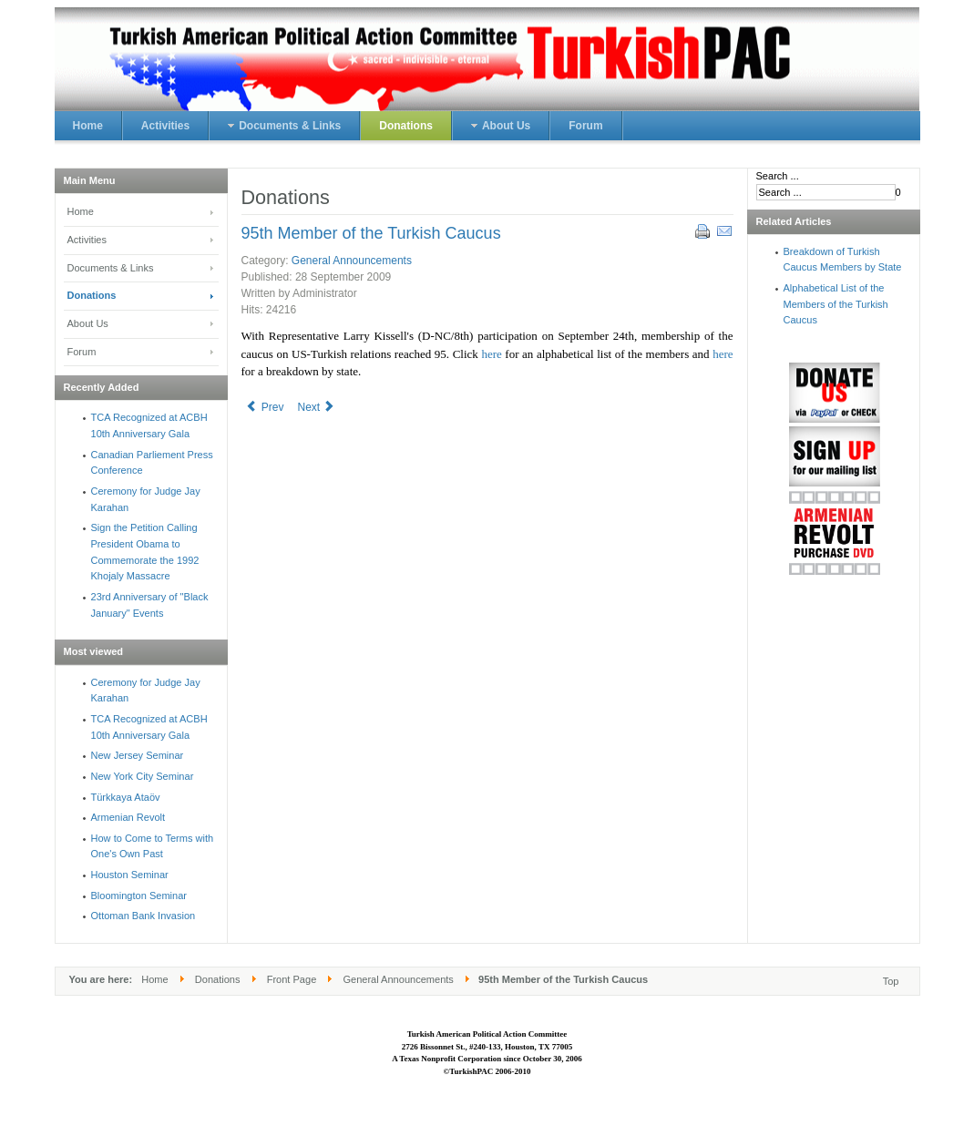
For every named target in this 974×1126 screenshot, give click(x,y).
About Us (87, 323)
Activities (87, 239)
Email (723, 230)
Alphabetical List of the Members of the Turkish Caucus (836, 303)
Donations (92, 295)
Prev (265, 407)
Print (701, 230)
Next (317, 407)
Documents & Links (110, 267)
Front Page (292, 979)
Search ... (777, 175)
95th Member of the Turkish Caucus (371, 233)
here (491, 354)
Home (80, 211)
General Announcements (352, 260)
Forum (82, 351)
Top (891, 981)
